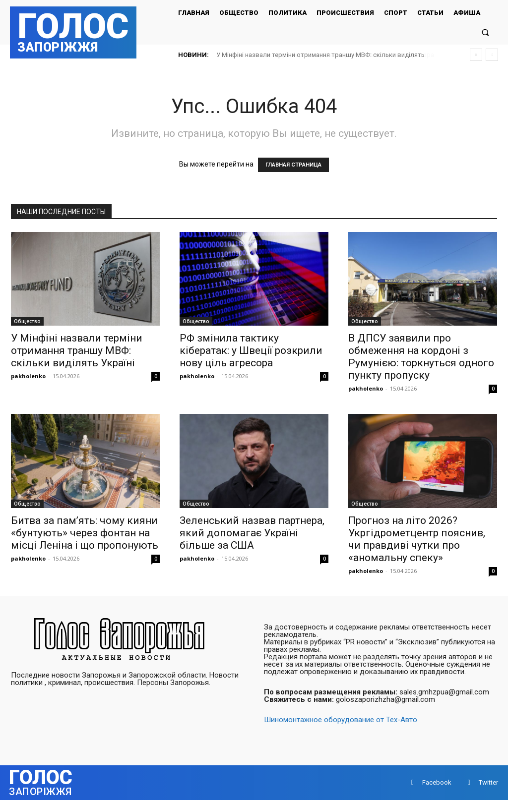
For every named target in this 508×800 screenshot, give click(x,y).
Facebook (436, 782)
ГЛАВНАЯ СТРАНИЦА (293, 165)
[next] (492, 55)
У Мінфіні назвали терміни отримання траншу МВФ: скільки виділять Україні (76, 350)
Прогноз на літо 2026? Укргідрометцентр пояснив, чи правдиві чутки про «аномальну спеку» (416, 539)
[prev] (476, 55)
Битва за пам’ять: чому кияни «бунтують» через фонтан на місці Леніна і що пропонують (84, 532)
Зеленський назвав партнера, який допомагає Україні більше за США (252, 532)
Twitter (488, 782)
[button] (485, 32)
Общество (27, 321)
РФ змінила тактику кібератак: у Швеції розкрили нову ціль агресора (320, 54)
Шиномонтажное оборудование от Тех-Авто (340, 719)
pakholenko (28, 376)
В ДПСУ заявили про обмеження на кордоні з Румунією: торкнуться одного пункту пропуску (421, 356)
